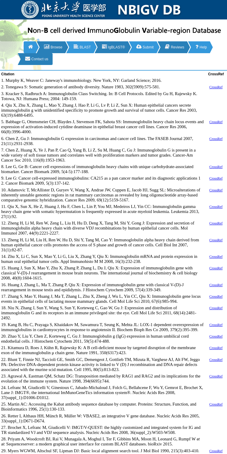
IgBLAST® (113, 46)
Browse (53, 46)
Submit (145, 46)
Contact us (36, 58)
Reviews (174, 46)
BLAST (82, 46)
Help (201, 46)
